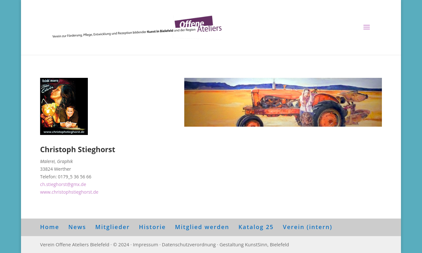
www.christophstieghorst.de (69, 192)
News (77, 227)
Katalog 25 (256, 227)
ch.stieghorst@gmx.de (63, 184)
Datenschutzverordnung (189, 244)
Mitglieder (112, 227)
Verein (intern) (307, 227)
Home (49, 227)
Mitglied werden (202, 227)
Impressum (145, 244)
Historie (152, 227)
